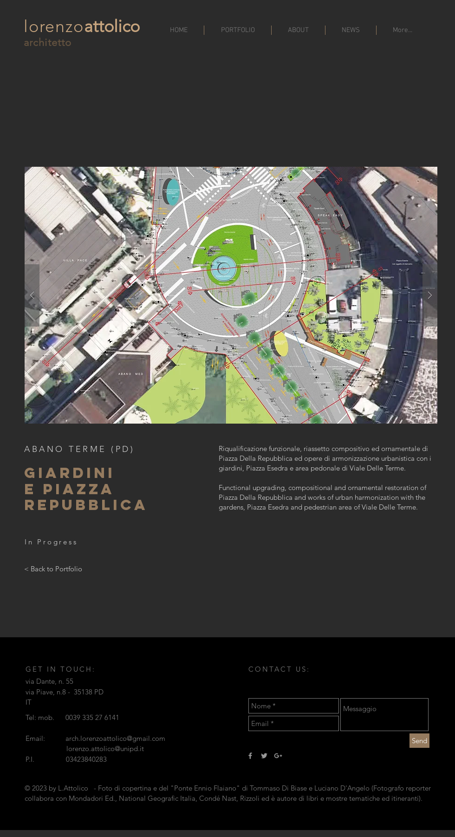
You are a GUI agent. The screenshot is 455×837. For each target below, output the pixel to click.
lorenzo (54, 26)
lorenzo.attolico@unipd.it (105, 748)
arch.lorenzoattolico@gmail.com (115, 738)
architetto (48, 42)
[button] (231, 295)
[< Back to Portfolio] (53, 568)
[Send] (419, 740)
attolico (112, 26)
